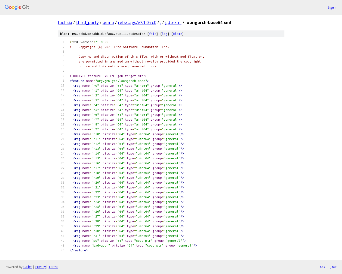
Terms (53, 267)
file (152, 34)
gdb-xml (173, 22)
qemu (108, 22)
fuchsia (65, 22)
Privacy (40, 267)
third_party (87, 22)
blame (177, 34)
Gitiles (27, 267)
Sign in (332, 7)
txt (322, 267)
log (164, 34)
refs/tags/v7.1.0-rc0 (137, 22)
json (333, 267)
